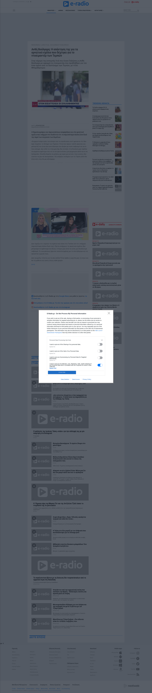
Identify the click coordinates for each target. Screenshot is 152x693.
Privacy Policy (87, 379)
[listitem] (76, 340)
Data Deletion (65, 379)
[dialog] (76, 346)
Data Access (76, 379)
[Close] (109, 314)
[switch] (100, 344)
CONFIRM (62, 372)
